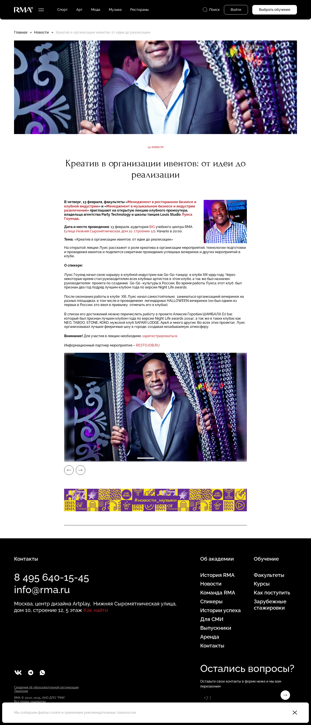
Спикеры (211, 602)
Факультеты (269, 575)
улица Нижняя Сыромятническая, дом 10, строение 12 (109, 231)
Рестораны (139, 10)
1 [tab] (145, 458)
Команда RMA (217, 593)
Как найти (95, 610)
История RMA (217, 575)
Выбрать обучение (274, 10)
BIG (152, 227)
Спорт (62, 10)
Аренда (209, 637)
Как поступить (272, 593)
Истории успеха (220, 610)
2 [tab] (165, 458)
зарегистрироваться (159, 336)
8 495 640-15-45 (51, 577)
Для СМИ (211, 619)
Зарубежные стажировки (270, 605)
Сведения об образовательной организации (46, 687)
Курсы (262, 584)
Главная (20, 32)
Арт (79, 10)
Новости (41, 32)
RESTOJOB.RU (148, 345)
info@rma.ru (42, 590)
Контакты (212, 646)
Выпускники (215, 628)
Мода (95, 10)
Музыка (115, 10)
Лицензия (21, 691)
